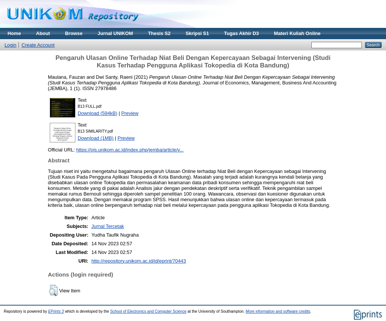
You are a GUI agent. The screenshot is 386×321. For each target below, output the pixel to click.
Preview (130, 113)
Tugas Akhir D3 (241, 33)
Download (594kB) (97, 113)
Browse (74, 33)
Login (10, 45)
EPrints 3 (56, 311)
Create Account (38, 45)
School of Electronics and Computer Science (148, 311)
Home (14, 33)
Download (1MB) (95, 138)
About (43, 33)
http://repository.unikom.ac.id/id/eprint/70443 (138, 261)
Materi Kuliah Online (297, 33)
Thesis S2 (159, 33)
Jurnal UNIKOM (115, 33)
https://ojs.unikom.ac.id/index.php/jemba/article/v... (130, 150)
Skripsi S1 (197, 33)
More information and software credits (278, 311)
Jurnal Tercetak (107, 226)
